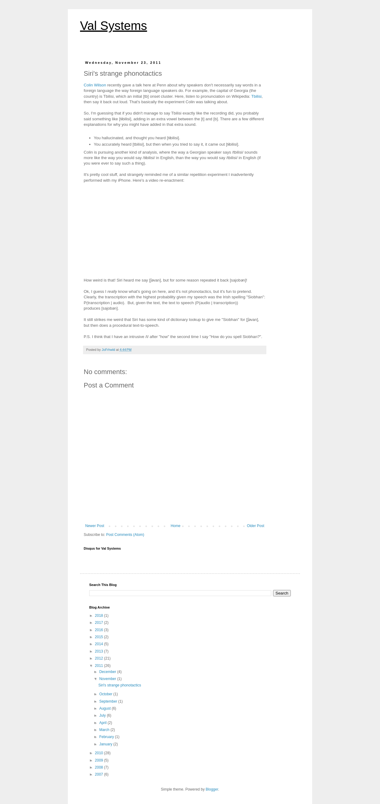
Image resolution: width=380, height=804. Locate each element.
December (108, 672)
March (105, 730)
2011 (99, 666)
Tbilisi (256, 96)
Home (176, 526)
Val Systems (113, 25)
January (106, 744)
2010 (99, 753)
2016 (99, 630)
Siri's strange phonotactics (119, 685)
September (108, 701)
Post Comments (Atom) (125, 535)
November (108, 679)
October (106, 694)
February (107, 737)
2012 (99, 658)
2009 (99, 760)
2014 (99, 644)
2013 (99, 651)
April (103, 723)
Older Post (255, 526)
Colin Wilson (95, 85)
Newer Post (94, 526)
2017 (99, 622)
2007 (99, 774)
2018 (99, 615)
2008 (99, 767)
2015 (99, 637)
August (105, 708)
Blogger (212, 789)
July (103, 715)
